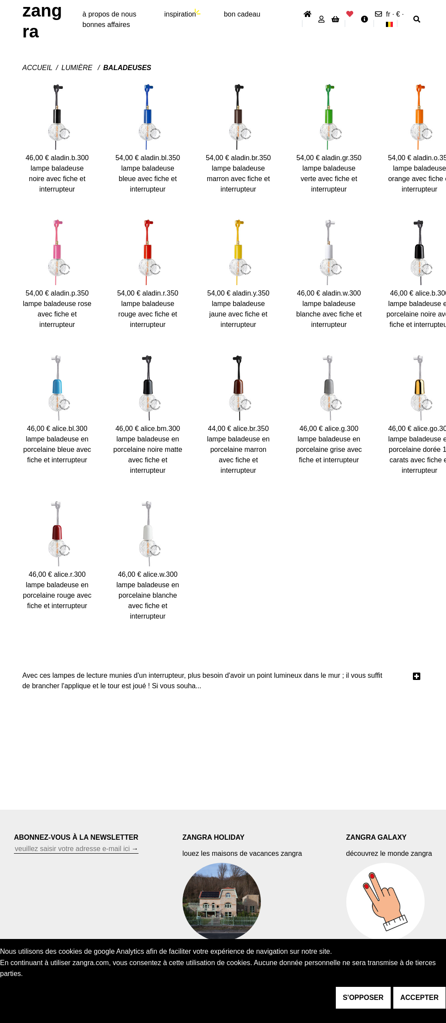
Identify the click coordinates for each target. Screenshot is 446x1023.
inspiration (180, 14)
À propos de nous (109, 14)
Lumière (78, 67)
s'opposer (363, 997)
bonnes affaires (106, 24)
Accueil (37, 67)
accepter (419, 997)
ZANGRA (42, 21)
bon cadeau (242, 14)
